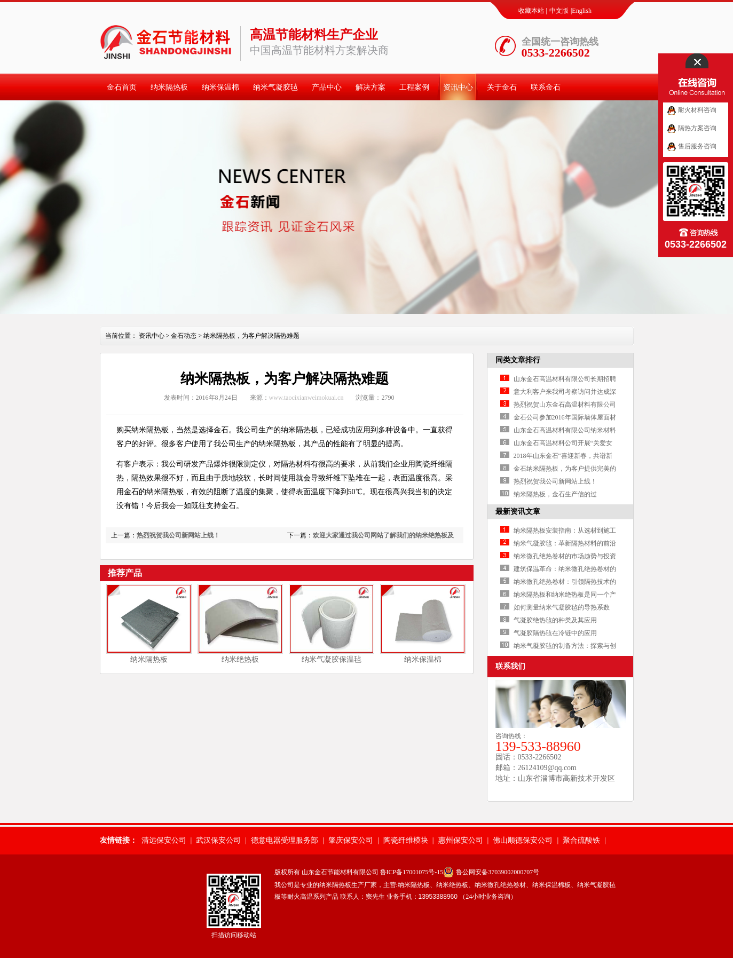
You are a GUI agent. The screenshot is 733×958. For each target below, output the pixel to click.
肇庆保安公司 (350, 840)
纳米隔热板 (169, 87)
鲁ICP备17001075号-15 (412, 872)
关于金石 (502, 87)
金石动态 (183, 335)
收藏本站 (531, 10)
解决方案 (370, 87)
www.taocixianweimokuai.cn (306, 397)
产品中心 (327, 87)
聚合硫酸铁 (581, 840)
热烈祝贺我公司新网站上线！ (178, 535)
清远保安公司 (163, 840)
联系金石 (546, 87)
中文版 (559, 10)
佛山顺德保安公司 (523, 840)
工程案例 (414, 87)
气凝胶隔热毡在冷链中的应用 (555, 633)
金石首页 (122, 87)
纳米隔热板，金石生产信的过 (555, 494)
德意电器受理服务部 (284, 840)
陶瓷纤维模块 (405, 840)
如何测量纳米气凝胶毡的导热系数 (562, 607)
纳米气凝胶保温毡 (331, 659)
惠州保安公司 (460, 840)
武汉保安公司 (218, 840)
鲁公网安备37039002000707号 (497, 872)
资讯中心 (458, 87)
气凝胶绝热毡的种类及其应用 (555, 620)
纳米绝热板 (240, 659)
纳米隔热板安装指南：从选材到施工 (565, 530)
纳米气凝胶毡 (275, 87)
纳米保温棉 (220, 87)
